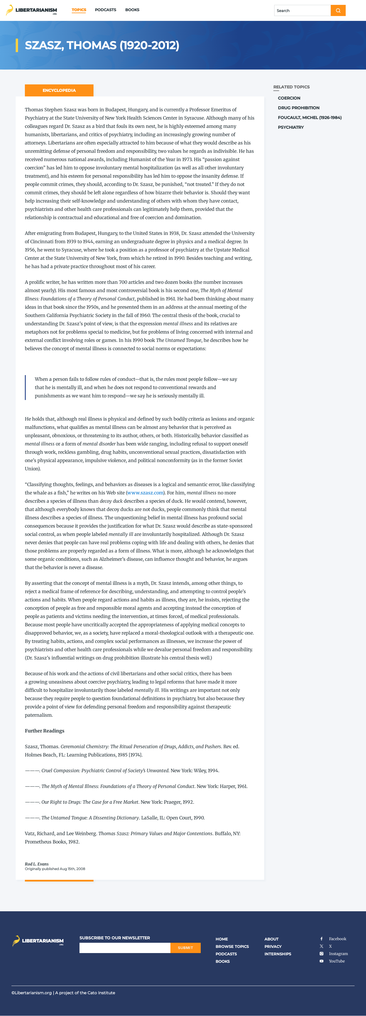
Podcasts (105, 9)
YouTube (332, 961)
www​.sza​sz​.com (145, 493)
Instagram (333, 953)
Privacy (273, 946)
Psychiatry (291, 127)
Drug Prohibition (298, 107)
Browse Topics (232, 946)
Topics (79, 9)
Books (132, 9)
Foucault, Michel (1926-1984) (310, 117)
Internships (277, 954)
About (271, 939)
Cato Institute (101, 992)
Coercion (289, 98)
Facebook (332, 938)
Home (222, 939)
